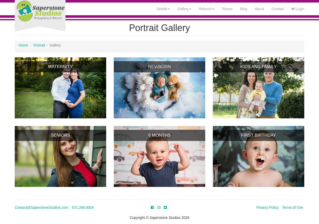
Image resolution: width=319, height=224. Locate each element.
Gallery (184, 9)
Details (163, 9)
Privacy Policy (268, 207)
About (259, 9)
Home (23, 45)
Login (298, 9)
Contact (278, 9)
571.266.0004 (83, 207)
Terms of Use (292, 207)
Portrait (39, 45)
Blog (243, 9)
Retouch (207, 9)
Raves (227, 9)
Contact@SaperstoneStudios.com (41, 207)
